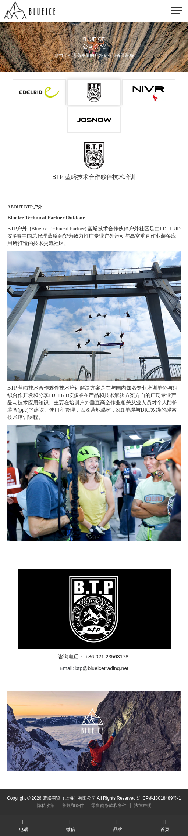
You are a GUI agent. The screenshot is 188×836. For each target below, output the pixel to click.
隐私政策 (45, 805)
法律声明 (143, 805)
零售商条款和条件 (109, 805)
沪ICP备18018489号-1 (159, 798)
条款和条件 (73, 805)
